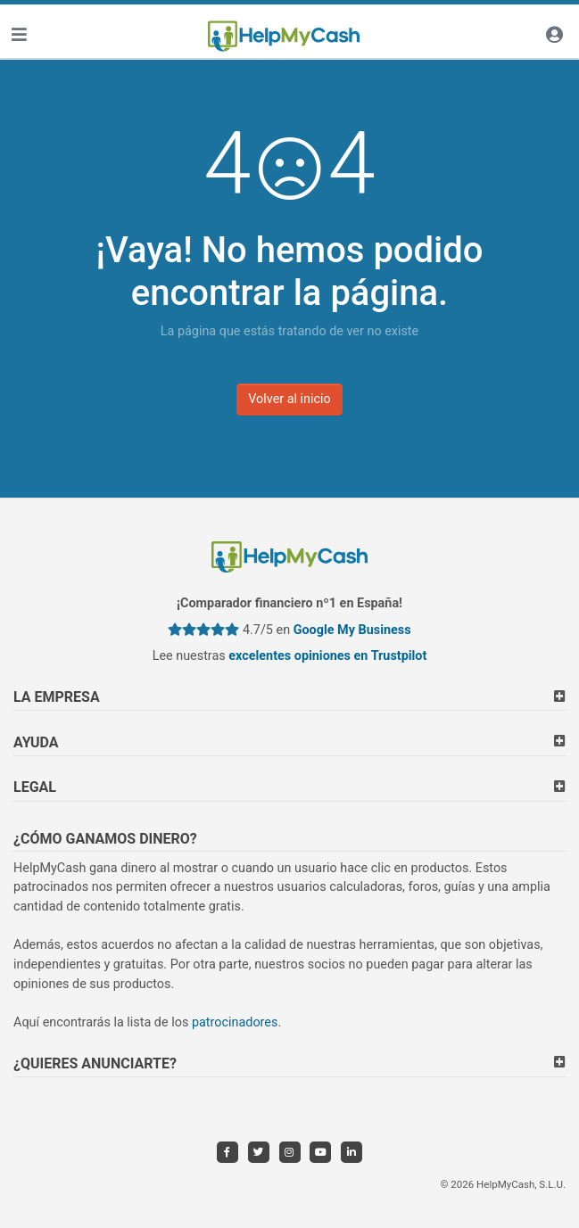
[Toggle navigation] (18, 36)
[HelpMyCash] (284, 37)
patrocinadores (235, 1022)
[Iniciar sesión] (554, 36)
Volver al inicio (289, 399)
